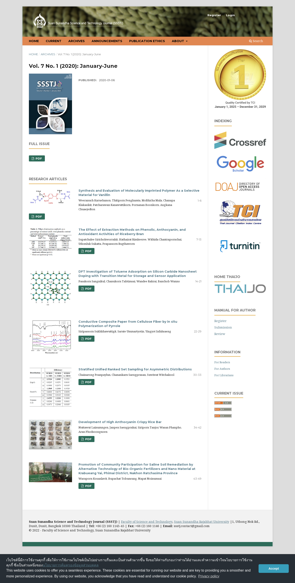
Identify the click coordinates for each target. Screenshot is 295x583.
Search (256, 41)
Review (219, 334)
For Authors (222, 369)
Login (230, 15)
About (178, 41)
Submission (223, 327)
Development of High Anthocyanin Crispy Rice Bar (120, 422)
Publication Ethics (147, 41)
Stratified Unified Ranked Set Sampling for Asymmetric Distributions (135, 369)
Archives (76, 41)
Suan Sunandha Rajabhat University (201, 522)
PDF (38, 158)
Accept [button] (273, 568)
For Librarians (224, 375)
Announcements (107, 41)
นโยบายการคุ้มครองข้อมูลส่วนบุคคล (71, 565)
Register (214, 15)
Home (34, 41)
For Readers (222, 362)
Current (53, 41)
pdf (88, 251)
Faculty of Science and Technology (146, 522)
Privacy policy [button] (208, 576)
